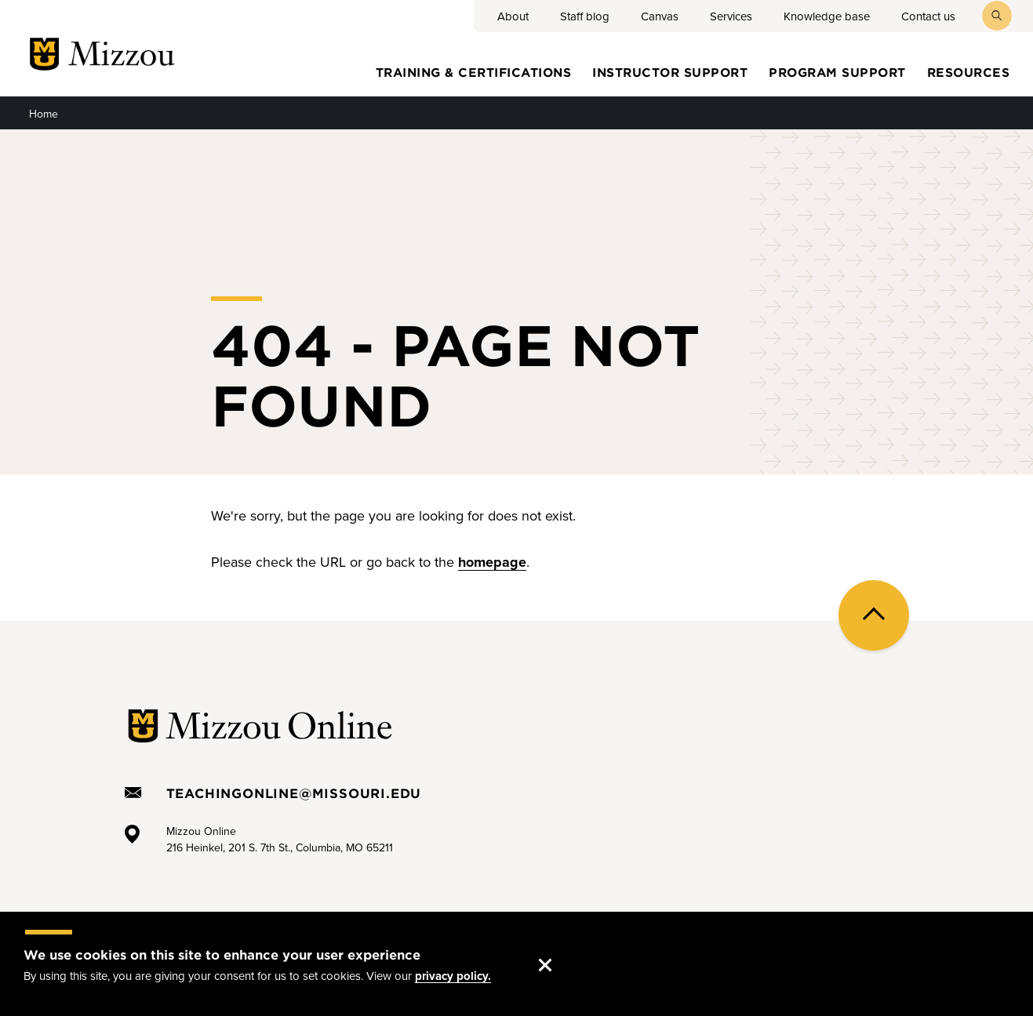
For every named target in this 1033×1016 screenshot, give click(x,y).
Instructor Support (669, 71)
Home (43, 114)
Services (731, 16)
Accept (560, 951)
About (513, 16)
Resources (968, 71)
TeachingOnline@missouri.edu (294, 792)
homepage (492, 562)
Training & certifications (474, 71)
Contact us (928, 16)
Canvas (659, 16)
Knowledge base (827, 16)
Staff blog (584, 16)
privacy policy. (453, 978)
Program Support (837, 71)
